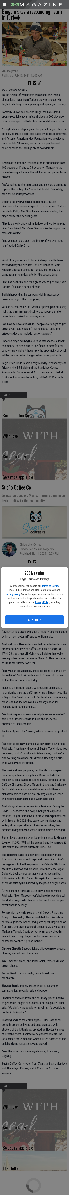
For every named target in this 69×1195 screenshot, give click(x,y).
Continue (34, 620)
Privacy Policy (13, 594)
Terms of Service (50, 585)
